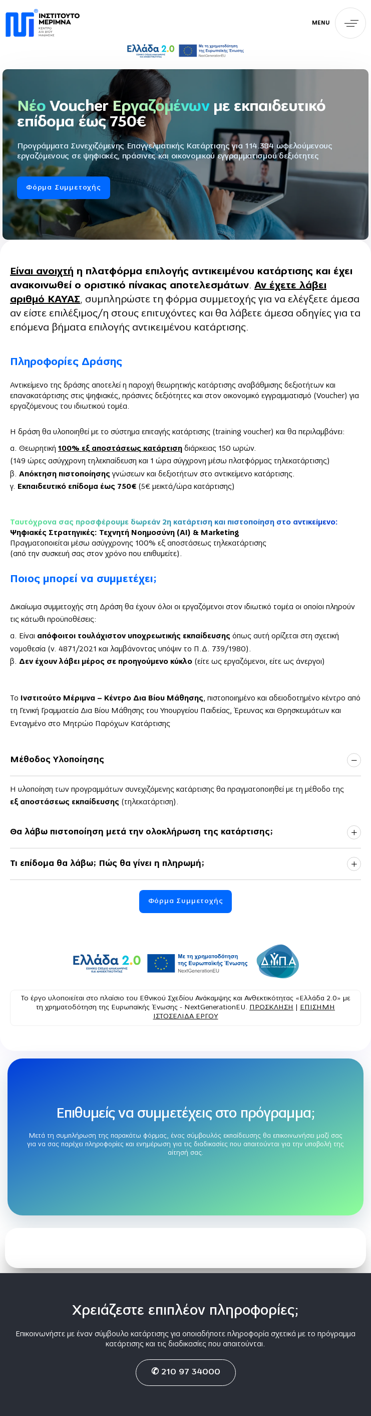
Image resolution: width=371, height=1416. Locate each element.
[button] (339, 23)
